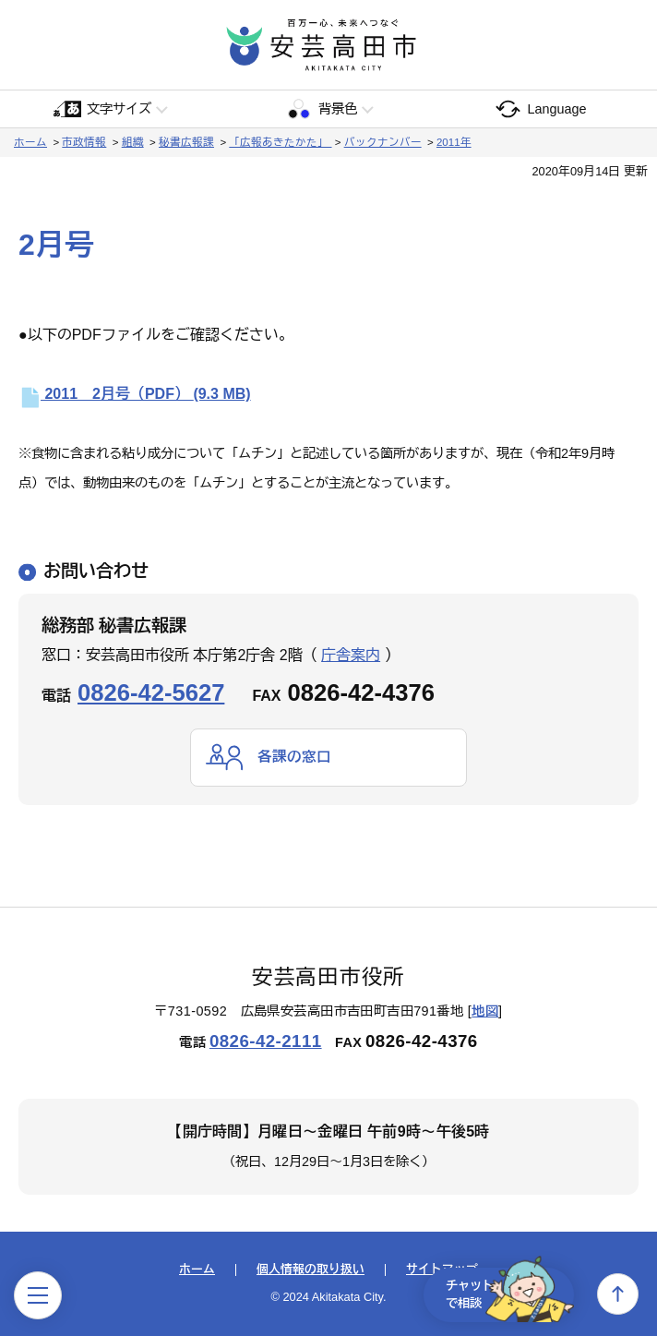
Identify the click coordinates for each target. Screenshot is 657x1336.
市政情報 (84, 142)
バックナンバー (383, 142)
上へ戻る (618, 1294)
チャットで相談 (504, 1293)
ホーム (30, 142)
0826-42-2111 (265, 1041)
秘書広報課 (186, 142)
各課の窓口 (294, 756)
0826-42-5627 (151, 692)
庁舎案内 (350, 655)
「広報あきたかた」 (280, 142)
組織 (133, 142)
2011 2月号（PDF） (134, 394)
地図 (485, 1011)
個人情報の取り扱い (310, 1271)
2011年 (454, 142)
